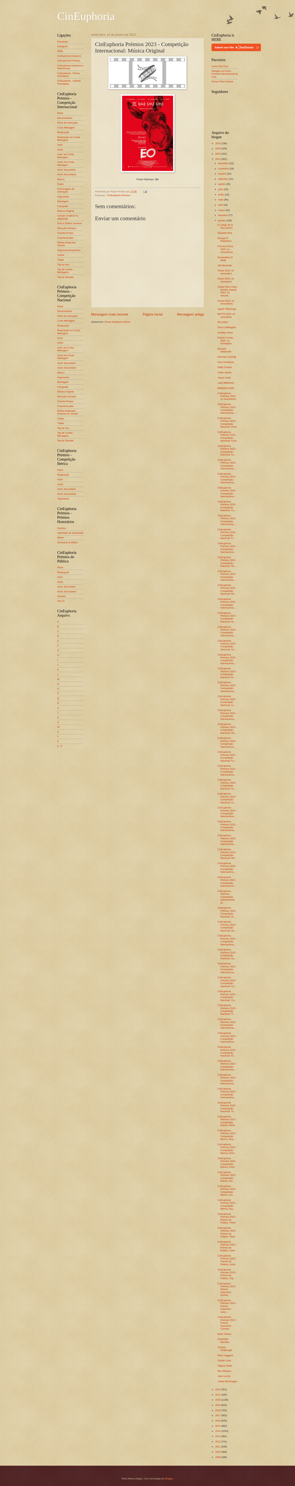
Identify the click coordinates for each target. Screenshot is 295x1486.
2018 (218, 1410)
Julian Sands (224, 372)
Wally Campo (224, 367)
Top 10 (61, 601)
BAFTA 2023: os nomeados (226, 315)
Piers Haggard (225, 1355)
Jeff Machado (224, 265)
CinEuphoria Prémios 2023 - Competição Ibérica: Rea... (227, 1135)
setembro (223, 179)
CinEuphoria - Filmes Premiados (68, 74)
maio (221, 199)
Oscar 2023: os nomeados (225, 280)
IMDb (60, 51)
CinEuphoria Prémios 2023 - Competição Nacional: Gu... (227, 954)
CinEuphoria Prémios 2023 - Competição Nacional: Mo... (227, 728)
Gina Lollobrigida (226, 327)
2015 (218, 1426)
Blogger (169, 1478)
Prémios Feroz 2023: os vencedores (225, 249)
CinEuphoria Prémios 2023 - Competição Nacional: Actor (227, 436)
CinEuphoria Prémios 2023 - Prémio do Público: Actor (227, 1246)
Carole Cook (224, 1360)
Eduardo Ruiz (224, 232)
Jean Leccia (223, 1376)
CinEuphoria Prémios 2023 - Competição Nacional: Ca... (227, 981)
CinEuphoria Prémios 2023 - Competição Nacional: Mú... (227, 853)
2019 (218, 1405)
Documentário (64, 118)
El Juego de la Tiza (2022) (225, 226)
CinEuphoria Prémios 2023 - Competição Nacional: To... (227, 1107)
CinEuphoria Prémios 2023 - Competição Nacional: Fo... (227, 756)
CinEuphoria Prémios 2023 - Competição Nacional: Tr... (227, 1009)
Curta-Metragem (66, 127)
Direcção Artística (66, 228)
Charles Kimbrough (224, 1349)
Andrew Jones (225, 332)
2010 (218, 1451)
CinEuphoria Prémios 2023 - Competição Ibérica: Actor (227, 1148)
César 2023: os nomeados (225, 272)
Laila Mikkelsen (225, 382)
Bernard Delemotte (224, 350)
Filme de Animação (67, 122)
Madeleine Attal (225, 388)
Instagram (62, 46)
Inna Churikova (225, 362)
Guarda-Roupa (65, 232)
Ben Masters (224, 1371)
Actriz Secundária (66, 174)
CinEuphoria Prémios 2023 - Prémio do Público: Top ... (227, 1274)
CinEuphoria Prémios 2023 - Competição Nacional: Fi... (227, 534)
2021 (218, 1394)
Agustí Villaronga (226, 308)
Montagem (63, 201)
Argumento (63, 196)
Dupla (60, 184)
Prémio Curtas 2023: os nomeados (225, 340)
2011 (218, 1446)
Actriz (60, 149)
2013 (218, 1436)
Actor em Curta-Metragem (65, 156)
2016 (218, 1420)
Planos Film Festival (222, 81)
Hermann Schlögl (226, 356)
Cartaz (60, 254)
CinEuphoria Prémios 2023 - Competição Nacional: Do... (227, 926)
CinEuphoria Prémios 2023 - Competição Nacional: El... (227, 672)
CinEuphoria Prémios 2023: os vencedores (226, 396)
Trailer (60, 259)
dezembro (224, 163)
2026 (218, 143)
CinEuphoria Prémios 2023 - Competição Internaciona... (227, 408)
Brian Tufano (224, 1334)
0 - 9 (59, 746)
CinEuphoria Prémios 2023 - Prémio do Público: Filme (227, 1218)
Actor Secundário (66, 169)
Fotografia (62, 206)
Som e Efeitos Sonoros (69, 223)
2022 (218, 1389)
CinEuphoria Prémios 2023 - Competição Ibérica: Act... (227, 1176)
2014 (218, 1431)
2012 (218, 1441)
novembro (224, 168)
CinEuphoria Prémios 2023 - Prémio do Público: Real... (227, 1232)
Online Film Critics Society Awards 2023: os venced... (227, 291)
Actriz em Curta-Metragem (66, 163)
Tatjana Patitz (224, 1365)
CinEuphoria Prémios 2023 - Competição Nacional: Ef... (227, 1051)
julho (221, 189)
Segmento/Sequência (68, 250)
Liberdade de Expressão (70, 532)
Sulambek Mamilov (223, 1340)
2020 (218, 1399)
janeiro (222, 220)
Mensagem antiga (190, 314)
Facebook (62, 41)
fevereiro (223, 215)
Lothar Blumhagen (227, 1381)
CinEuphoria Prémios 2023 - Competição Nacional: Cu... (227, 506)
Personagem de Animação (65, 190)
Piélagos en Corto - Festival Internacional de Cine (224, 74)
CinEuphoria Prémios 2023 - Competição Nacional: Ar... (227, 700)
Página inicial (153, 314)
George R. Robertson (224, 239)
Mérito (60, 537)
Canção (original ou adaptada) (67, 217)
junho (221, 194)
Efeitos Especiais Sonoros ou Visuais (67, 412)
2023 (218, 159)
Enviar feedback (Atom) (117, 321)
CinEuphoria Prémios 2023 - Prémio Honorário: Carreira (227, 1323)
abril (220, 204)
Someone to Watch (67, 542)
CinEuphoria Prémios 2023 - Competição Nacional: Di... (227, 912)
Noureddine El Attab (225, 259)
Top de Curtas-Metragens (65, 271)
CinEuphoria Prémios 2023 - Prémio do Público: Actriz (227, 1260)
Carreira (61, 528)
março (221, 210)
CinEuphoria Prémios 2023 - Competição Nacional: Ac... (227, 450)
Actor (60, 144)
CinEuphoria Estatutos (69, 56)
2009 (218, 1457)
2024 (218, 153)
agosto (222, 184)
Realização (63, 132)
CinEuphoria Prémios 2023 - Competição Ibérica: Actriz (227, 1162)
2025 (218, 148)
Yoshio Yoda (224, 377)
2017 (218, 1415)
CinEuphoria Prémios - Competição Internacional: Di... (226, 897)
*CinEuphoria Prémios (118, 195)
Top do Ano (63, 264)
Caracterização (65, 237)
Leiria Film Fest (219, 66)
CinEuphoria (86, 16)
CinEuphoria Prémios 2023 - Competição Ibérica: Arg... (227, 1204)
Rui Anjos (222, 322)
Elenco (61, 179)
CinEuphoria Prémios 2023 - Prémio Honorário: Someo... (227, 1289)
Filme (60, 113)
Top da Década (65, 277)
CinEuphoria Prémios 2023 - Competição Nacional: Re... (227, 561)
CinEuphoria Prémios (68, 60)
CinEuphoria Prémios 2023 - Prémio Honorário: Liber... (227, 1306)
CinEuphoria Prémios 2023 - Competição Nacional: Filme (227, 422)
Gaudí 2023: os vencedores (225, 302)
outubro (222, 173)
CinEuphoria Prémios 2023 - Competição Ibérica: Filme (227, 1121)
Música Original (65, 210)
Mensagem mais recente (109, 314)
